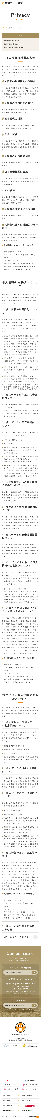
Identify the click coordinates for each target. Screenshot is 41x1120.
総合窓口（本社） (20, 984)
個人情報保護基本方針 (11, 41)
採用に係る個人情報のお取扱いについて (17, 47)
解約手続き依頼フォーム (14, 1005)
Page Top (32, 1116)
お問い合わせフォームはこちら (16, 937)
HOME (4, 28)
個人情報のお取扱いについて (14, 44)
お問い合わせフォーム (14, 972)
